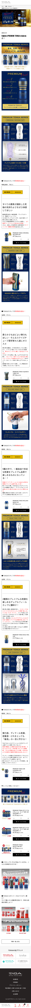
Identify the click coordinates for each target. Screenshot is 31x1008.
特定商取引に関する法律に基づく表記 (15, 988)
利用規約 (15, 982)
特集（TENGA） (8, 6)
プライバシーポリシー (15, 985)
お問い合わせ (15, 991)
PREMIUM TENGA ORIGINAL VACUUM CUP (21, 233)
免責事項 (15, 979)
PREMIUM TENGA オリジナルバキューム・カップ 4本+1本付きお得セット (21, 812)
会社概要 (15, 994)
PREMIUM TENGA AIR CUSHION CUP (19, 769)
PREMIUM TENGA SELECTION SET (18, 845)
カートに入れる (22, 242)
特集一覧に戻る (15, 941)
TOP (3, 6)
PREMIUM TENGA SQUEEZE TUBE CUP (21, 372)
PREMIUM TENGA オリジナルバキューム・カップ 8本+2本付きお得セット (21, 829)
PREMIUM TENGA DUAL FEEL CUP (21, 635)
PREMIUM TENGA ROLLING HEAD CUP (20, 501)
